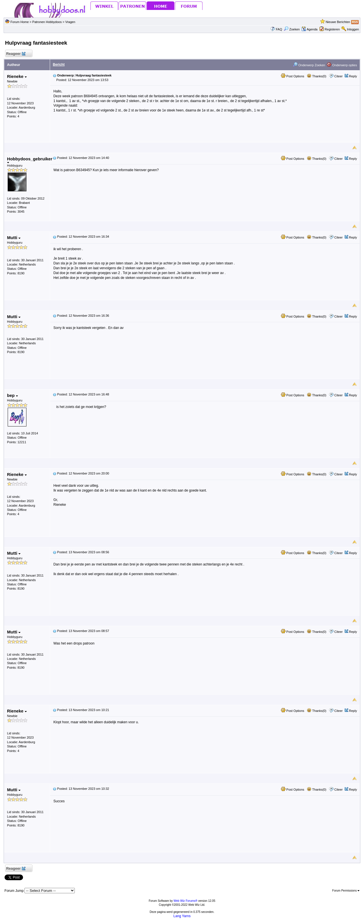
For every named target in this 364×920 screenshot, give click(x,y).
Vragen (70, 22)
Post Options (292, 76)
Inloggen (353, 29)
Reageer (15, 53)
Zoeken (292, 29)
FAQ (279, 29)
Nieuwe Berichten (338, 22)
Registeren (332, 29)
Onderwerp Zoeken (309, 65)
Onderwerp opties (342, 65)
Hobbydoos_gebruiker (29, 159)
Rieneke (17, 76)
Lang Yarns (182, 916)
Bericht (59, 65)
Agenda (309, 29)
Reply (353, 76)
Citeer (338, 76)
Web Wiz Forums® (185, 900)
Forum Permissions (345, 890)
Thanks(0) (316, 76)
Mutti (13, 237)
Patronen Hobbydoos (47, 22)
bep (12, 395)
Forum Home (20, 22)
